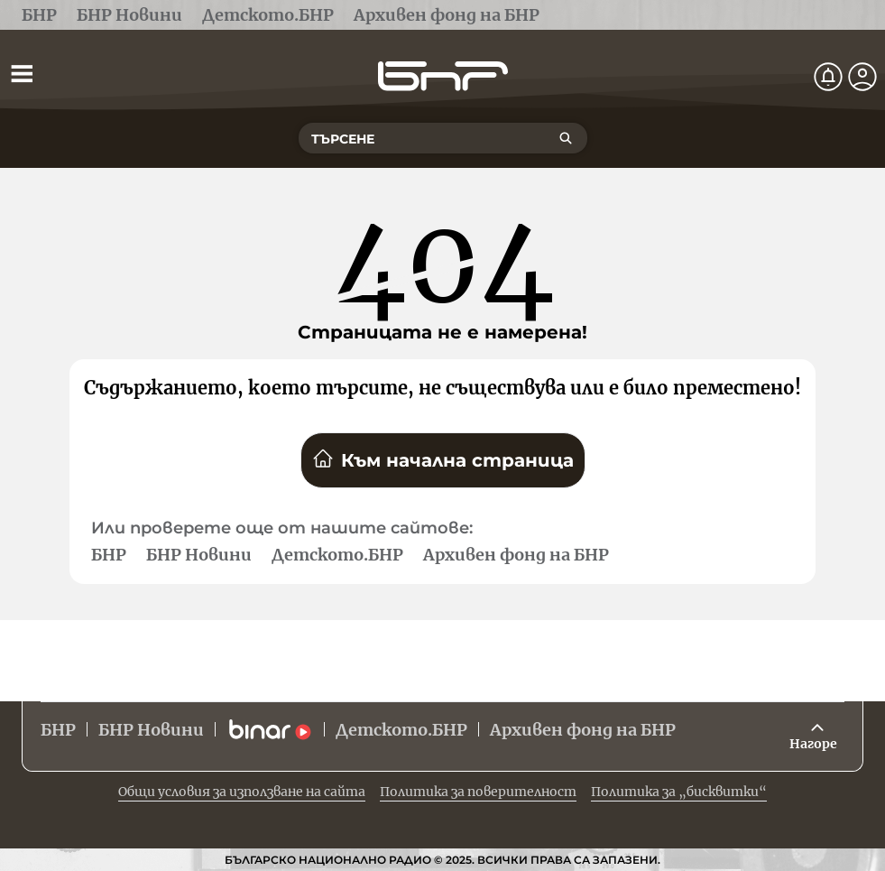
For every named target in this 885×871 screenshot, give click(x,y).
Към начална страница (443, 459)
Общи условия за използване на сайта (241, 791)
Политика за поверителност (478, 791)
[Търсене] (565, 138)
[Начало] (443, 76)
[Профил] (862, 76)
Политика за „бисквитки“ (679, 791)
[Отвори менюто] (21, 73)
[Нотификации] (828, 76)
